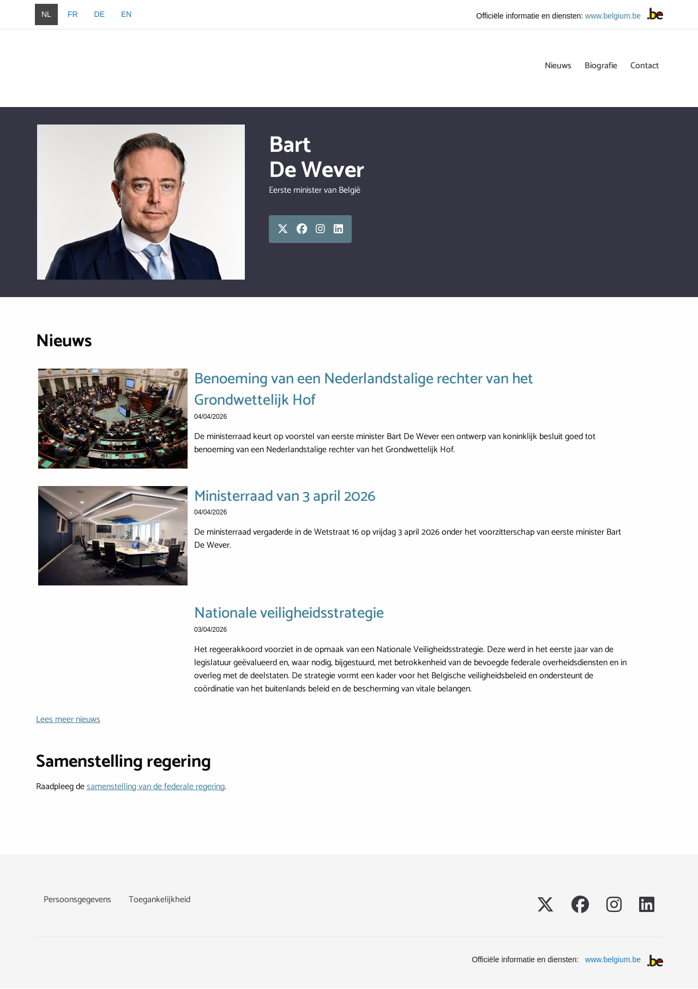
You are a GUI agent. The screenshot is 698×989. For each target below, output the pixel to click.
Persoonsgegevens (77, 900)
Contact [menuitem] (644, 65)
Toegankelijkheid (159, 900)
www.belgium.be (613, 15)
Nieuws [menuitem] (558, 65)
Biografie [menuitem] (601, 65)
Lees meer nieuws (68, 719)
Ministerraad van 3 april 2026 (285, 496)
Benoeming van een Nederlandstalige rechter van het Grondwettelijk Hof (363, 390)
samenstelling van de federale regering (156, 786)
